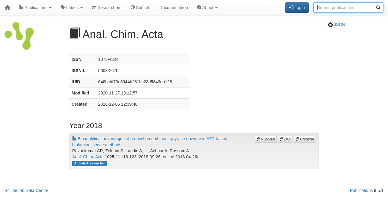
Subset (140, 7)
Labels (72, 7)
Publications (35, 7)
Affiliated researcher (89, 163)
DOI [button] (285, 139)
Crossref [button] (305, 139)
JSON (336, 24)
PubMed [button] (265, 139)
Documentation (173, 7)
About (207, 7)
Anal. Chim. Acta (88, 156)
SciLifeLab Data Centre (26, 190)
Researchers (106, 7)
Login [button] (297, 7)
